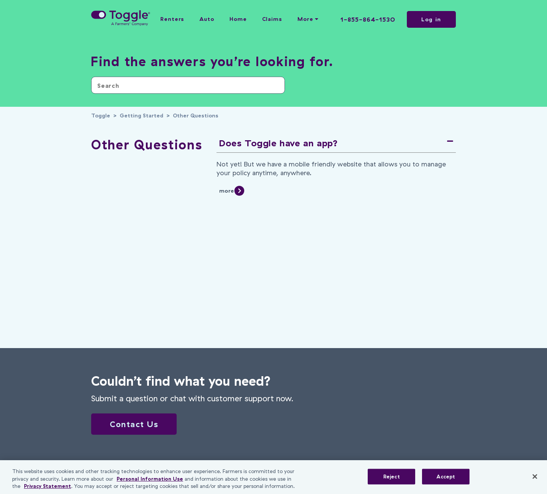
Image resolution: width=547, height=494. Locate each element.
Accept (445, 476)
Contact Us (134, 424)
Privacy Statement (47, 486)
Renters (172, 19)
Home (238, 19)
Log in (431, 19)
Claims (272, 19)
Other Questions (195, 115)
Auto (206, 19)
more (226, 190)
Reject (391, 476)
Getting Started (141, 115)
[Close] (534, 476)
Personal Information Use (150, 479)
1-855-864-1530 (367, 19)
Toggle (100, 115)
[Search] (188, 85)
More (308, 19)
